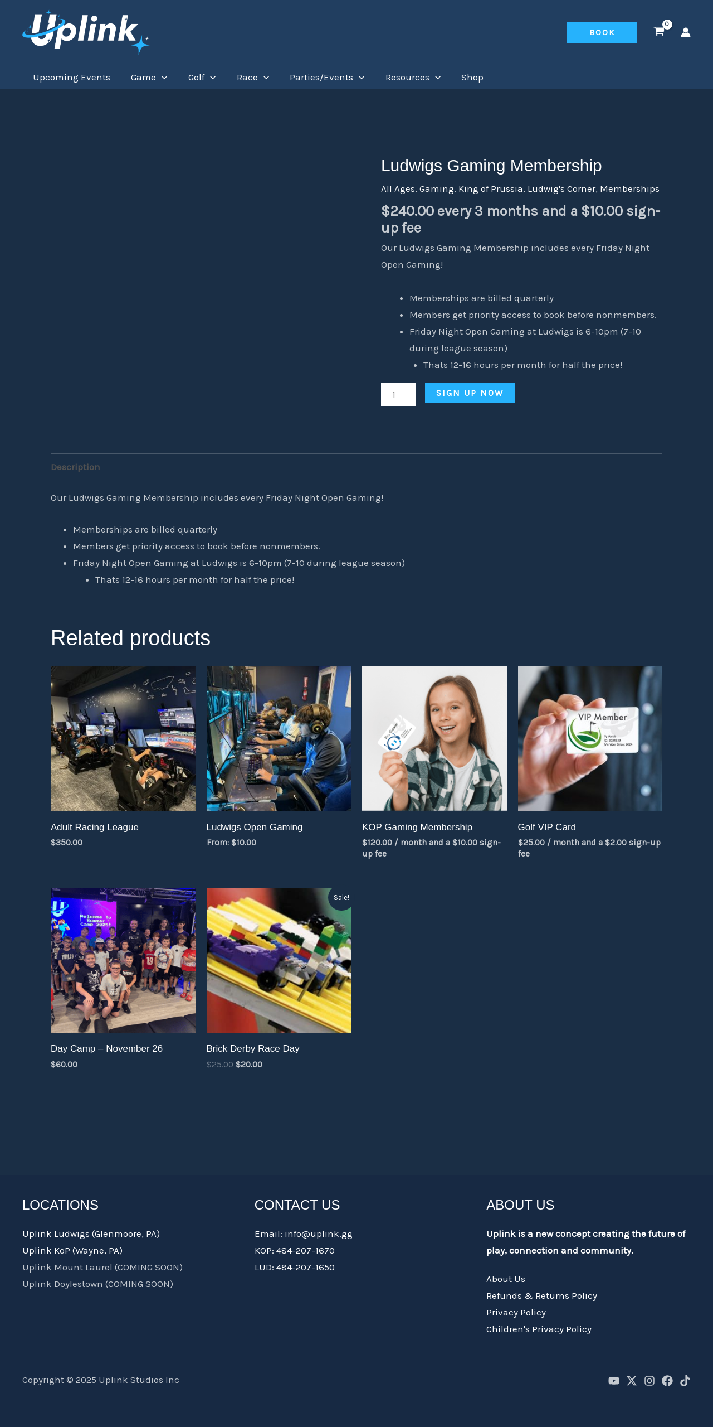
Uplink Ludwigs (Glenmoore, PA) (91, 1233)
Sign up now (470, 393)
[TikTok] (685, 1380)
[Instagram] (649, 1380)
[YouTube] (613, 1380)
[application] (158, 77)
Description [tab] (75, 466)
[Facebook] (667, 1380)
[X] (631, 1380)
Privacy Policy (516, 1312)
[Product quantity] (398, 394)
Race (245, 77)
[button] (602, 32)
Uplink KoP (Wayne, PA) (72, 1250)
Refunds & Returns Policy (541, 1295)
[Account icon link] (686, 32)
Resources (402, 77)
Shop (460, 77)
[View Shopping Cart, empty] (659, 32)
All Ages (398, 188)
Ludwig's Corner (561, 188)
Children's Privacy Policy (539, 1328)
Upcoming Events (70, 77)
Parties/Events (318, 77)
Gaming (436, 188)
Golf (197, 77)
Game (146, 77)
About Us (505, 1278)
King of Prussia (490, 188)
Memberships (630, 188)
